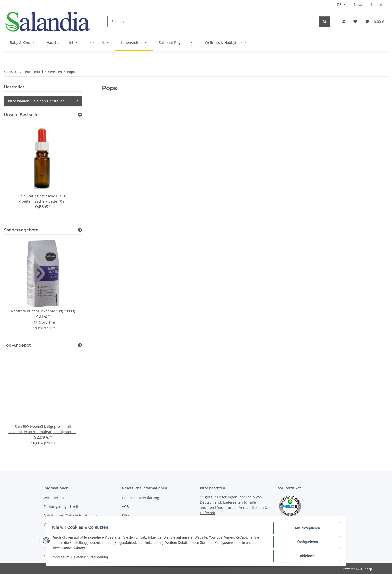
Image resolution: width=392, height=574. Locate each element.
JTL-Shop (366, 569)
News (358, 4)
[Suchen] (213, 21)
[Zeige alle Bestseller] (80, 114)
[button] (344, 21)
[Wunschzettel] (355, 21)
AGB (125, 506)
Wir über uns (55, 497)
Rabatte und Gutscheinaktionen (70, 515)
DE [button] (339, 4)
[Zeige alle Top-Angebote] (80, 345)
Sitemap (129, 515)
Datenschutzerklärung (93, 559)
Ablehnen (305, 556)
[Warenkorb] (374, 21)
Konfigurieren (305, 543)
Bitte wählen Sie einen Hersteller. (36, 101)
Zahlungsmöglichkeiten (63, 506)
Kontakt (377, 4)
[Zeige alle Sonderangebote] (80, 230)
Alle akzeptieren (305, 530)
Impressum (63, 559)
